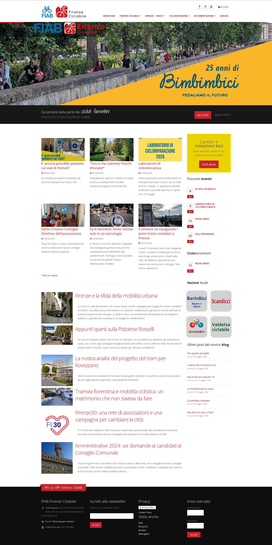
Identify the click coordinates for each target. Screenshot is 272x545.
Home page (109, 15)
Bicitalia (142, 530)
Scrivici (224, 15)
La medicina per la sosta (200, 388)
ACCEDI (223, 6)
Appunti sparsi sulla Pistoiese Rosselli (114, 328)
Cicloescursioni (178, 15)
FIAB (140, 523)
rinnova (227, 114)
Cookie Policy (144, 512)
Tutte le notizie (49, 275)
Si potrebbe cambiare (198, 400)
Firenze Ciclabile (129, 15)
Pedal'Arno (202, 218)
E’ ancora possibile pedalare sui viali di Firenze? (62, 165)
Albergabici (143, 534)
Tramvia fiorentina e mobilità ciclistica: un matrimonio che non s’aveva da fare (119, 395)
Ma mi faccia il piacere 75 (200, 376)
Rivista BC (143, 526)
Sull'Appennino (204, 233)
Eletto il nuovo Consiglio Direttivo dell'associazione (61, 231)
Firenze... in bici (154, 15)
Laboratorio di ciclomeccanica (149, 165)
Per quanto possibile (198, 353)
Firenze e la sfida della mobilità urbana (116, 295)
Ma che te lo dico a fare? (200, 412)
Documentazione (204, 15)
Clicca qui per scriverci (63, 521)
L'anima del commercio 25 (201, 365)
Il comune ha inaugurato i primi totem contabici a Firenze (158, 233)
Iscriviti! (202, 115)
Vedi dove (209, 164)
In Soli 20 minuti (205, 188)
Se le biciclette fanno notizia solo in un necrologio (111, 231)
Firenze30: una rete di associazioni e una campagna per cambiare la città (118, 416)
